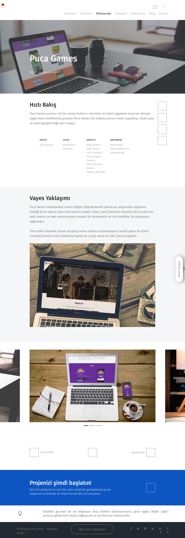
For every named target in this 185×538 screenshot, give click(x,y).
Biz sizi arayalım (92, 529)
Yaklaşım (121, 13)
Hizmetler (86, 13)
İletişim (163, 13)
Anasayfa (70, 13)
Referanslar (103, 13)
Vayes (31, 7)
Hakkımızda (137, 13)
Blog (152, 13)
